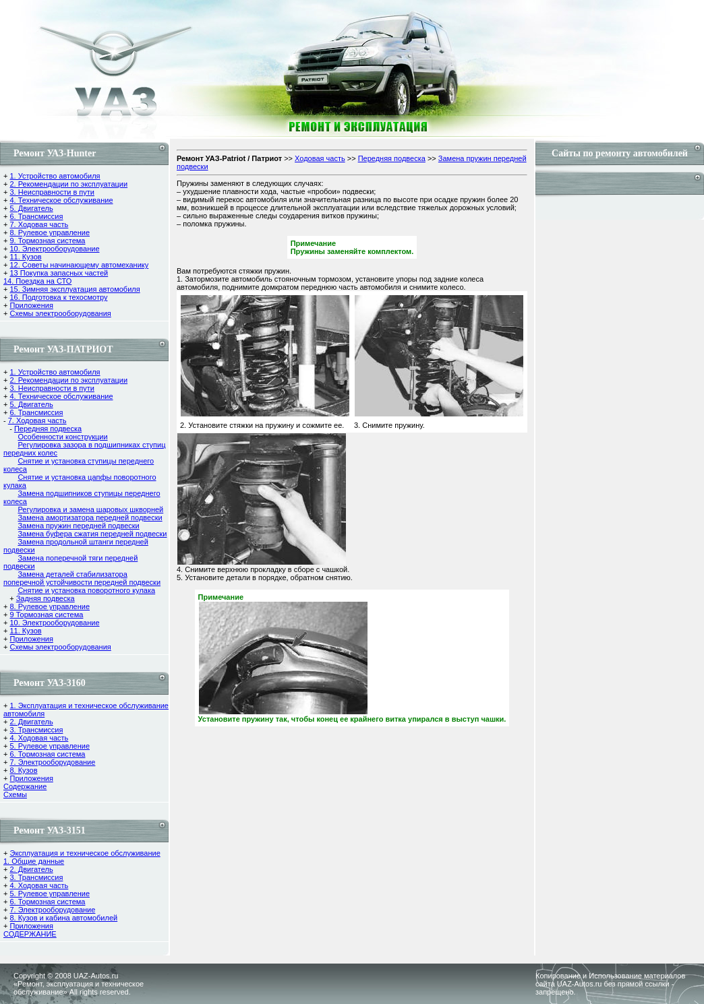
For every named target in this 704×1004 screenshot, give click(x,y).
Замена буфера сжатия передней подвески (92, 534)
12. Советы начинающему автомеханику (78, 265)
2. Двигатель (31, 722)
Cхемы (15, 794)
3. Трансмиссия (36, 730)
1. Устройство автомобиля (54, 176)
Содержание (25, 786)
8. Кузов (23, 770)
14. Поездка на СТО (37, 281)
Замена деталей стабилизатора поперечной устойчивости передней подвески (81, 578)
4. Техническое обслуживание (61, 200)
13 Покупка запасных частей (58, 273)
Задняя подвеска (45, 598)
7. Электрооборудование (52, 762)
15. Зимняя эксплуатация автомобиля (74, 289)
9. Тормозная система (47, 241)
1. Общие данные (33, 861)
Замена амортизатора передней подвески (90, 517)
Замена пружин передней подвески (78, 526)
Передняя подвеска (48, 429)
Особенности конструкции (62, 437)
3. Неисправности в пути (51, 192)
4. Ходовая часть (38, 738)
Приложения (31, 305)
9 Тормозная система (46, 614)
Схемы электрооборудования (60, 313)
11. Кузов (25, 257)
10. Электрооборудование (54, 249)
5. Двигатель (31, 208)
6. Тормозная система (47, 754)
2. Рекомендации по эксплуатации (68, 184)
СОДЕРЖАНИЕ (30, 934)
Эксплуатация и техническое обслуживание (84, 853)
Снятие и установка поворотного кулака (86, 590)
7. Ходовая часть (38, 224)
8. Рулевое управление (49, 232)
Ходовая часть (320, 158)
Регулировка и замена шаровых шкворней (90, 509)
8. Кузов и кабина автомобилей (63, 918)
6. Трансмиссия (36, 216)
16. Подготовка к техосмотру (58, 297)
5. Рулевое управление (49, 746)
